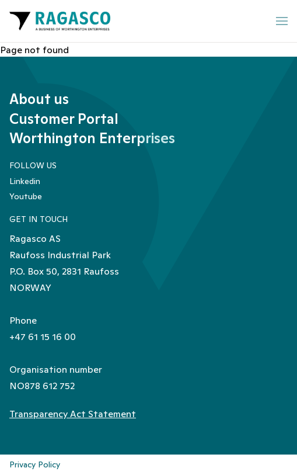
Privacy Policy (34, 464)
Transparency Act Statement (72, 413)
